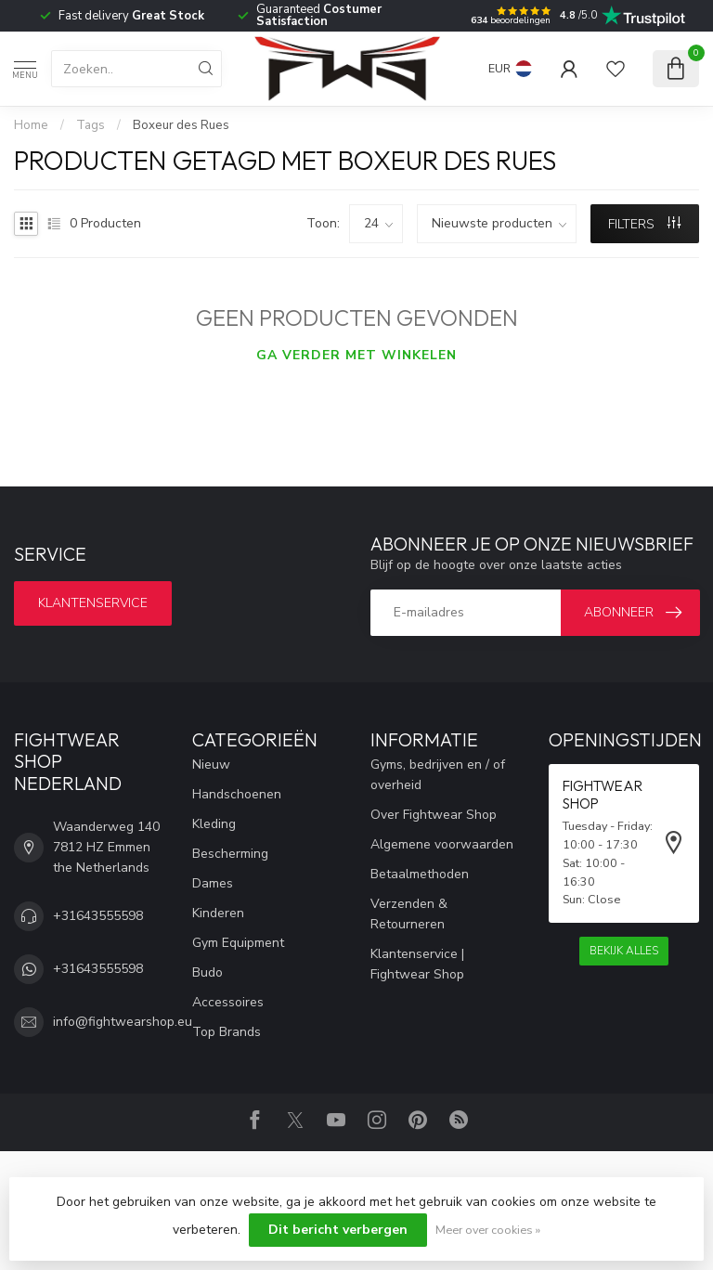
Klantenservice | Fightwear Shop (417, 964)
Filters (644, 224)
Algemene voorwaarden (441, 844)
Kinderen (218, 913)
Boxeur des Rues (181, 125)
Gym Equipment (238, 943)
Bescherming (230, 853)
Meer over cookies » (487, 1230)
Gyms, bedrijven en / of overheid (437, 775)
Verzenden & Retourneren (408, 914)
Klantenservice (93, 603)
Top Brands (226, 1032)
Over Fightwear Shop (433, 814)
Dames (212, 883)
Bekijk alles (624, 950)
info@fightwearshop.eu (122, 1021)
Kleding (214, 824)
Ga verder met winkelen (356, 355)
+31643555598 (98, 916)
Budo (207, 972)
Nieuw (211, 764)
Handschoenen (236, 794)
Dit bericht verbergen (338, 1229)
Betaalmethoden (419, 874)
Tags (90, 125)
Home (31, 125)
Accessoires (228, 1002)
